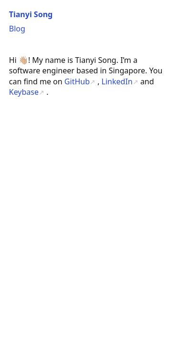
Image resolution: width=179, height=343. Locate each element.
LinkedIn (117, 81)
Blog (17, 28)
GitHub (77, 81)
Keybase (24, 92)
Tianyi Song (31, 14)
